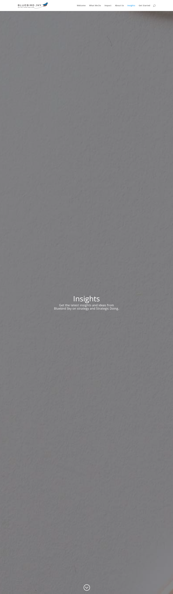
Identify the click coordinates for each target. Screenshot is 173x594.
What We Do (95, 6)
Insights (131, 6)
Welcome (81, 6)
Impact (108, 6)
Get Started (144, 6)
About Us (119, 6)
